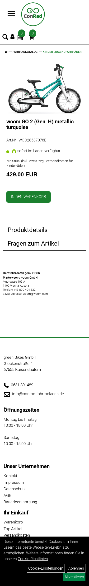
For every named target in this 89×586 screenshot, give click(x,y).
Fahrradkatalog (25, 51)
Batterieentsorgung (20, 501)
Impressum (14, 482)
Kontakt (10, 475)
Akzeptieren (74, 577)
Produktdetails (27, 229)
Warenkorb (13, 522)
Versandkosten (17, 535)
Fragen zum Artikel (33, 243)
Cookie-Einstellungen (45, 568)
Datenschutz (14, 488)
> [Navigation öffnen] (10, 14)
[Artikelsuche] (5, 37)
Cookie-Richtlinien (33, 559)
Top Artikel (13, 528)
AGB (7, 495)
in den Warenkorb (28, 196)
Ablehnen (76, 568)
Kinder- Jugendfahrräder (62, 51)
